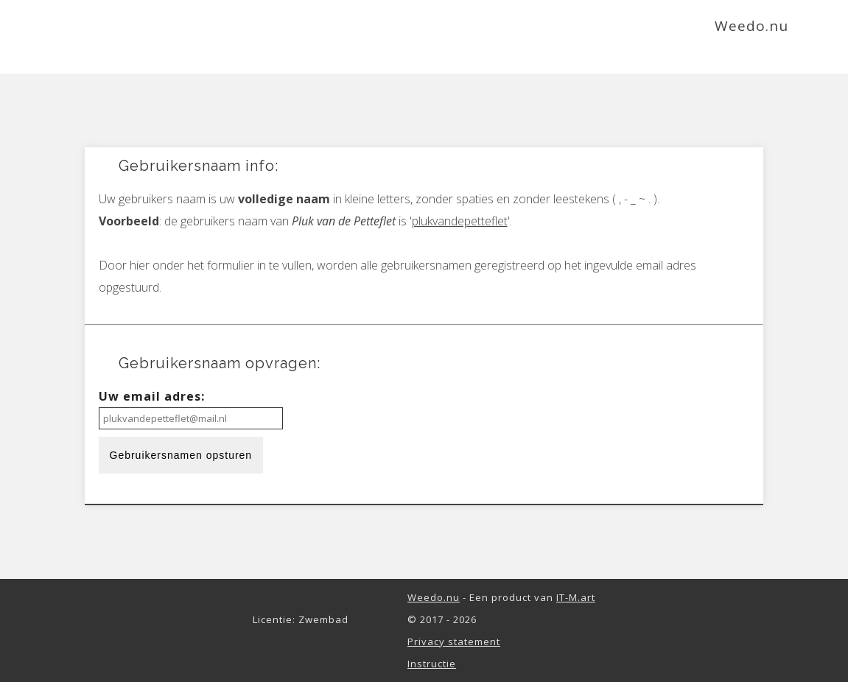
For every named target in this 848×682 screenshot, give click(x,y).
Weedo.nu (433, 597)
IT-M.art (575, 597)
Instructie (431, 663)
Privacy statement (453, 641)
